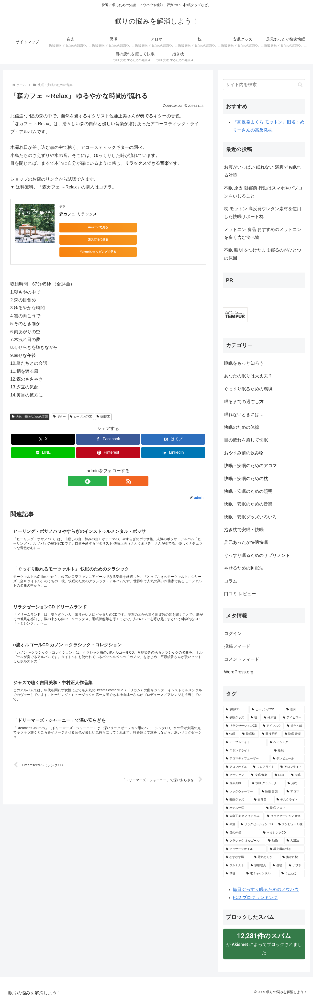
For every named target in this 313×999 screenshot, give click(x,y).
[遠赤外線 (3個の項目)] (236, 783)
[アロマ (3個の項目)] (294, 791)
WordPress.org (238, 672)
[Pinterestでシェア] (108, 436)
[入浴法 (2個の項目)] (294, 841)
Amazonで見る (81, 227)
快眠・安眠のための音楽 (30, 400)
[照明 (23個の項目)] (294, 709)
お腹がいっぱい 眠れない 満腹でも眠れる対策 (262, 171)
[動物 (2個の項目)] (274, 841)
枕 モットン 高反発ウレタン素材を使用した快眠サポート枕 (262, 212)
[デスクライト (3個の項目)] (289, 799)
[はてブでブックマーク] (173, 423)
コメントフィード (241, 659)
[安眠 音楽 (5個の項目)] (260, 775)
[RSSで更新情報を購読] (114, 465)
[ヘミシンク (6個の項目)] (286, 742)
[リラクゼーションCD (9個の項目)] (242, 726)
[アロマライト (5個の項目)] (291, 767)
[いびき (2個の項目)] (296, 865)
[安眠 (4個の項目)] (297, 775)
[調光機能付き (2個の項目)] (286, 849)
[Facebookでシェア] (108, 423)
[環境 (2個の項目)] (233, 873)
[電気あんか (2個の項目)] (265, 857)
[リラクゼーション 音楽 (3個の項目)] (285, 816)
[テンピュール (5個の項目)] (287, 758)
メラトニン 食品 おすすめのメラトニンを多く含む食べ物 (262, 233)
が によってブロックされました (264, 943)
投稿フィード (237, 646)
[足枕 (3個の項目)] (295, 783)
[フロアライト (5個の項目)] (264, 767)
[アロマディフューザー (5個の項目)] (246, 758)
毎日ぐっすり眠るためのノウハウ (266, 889)
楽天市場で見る (128, 227)
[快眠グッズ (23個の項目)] (235, 717)
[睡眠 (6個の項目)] (288, 750)
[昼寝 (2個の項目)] (278, 865)
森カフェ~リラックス (78, 214)
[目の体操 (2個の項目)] (242, 832)
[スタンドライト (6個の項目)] (247, 750)
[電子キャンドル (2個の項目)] (261, 873)
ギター (59, 400)
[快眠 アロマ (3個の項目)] (284, 808)
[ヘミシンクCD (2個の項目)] (283, 832)
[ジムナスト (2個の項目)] (235, 865)
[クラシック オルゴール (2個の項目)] (244, 841)
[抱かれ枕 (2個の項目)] (292, 857)
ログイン (233, 633)
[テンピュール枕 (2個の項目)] (290, 824)
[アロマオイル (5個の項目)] (237, 767)
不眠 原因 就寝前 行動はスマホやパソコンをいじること (263, 192)
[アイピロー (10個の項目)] (293, 717)
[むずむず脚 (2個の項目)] (237, 857)
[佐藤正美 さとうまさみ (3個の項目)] (244, 816)
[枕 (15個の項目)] (254, 717)
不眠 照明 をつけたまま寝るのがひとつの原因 (262, 254)
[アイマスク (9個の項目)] (272, 726)
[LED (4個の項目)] (280, 775)
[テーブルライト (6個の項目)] (245, 742)
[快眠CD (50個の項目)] (236, 709)
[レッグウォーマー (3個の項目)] (241, 791)
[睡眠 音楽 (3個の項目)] (271, 791)
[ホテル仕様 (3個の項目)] (243, 808)
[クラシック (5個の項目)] (236, 775)
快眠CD (103, 400)
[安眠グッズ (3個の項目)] (237, 799)
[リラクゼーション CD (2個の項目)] (256, 824)
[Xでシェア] (43, 423)
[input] (264, 84)
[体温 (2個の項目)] (230, 824)
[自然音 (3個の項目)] (262, 799)
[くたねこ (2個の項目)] (292, 873)
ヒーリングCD (81, 400)
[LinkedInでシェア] (173, 436)
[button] (300, 85)
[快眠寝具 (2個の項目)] (258, 865)
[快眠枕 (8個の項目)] (249, 734)
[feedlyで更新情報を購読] (102, 465)
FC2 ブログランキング (255, 897)
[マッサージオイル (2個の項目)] (245, 849)
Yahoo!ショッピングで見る (174, 227)
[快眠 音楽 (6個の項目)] (293, 734)
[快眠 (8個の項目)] (231, 734)
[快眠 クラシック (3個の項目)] (267, 783)
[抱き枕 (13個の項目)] (271, 717)
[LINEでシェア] (43, 436)
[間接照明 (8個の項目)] (270, 734)
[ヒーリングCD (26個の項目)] (266, 709)
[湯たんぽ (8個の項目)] (295, 726)
